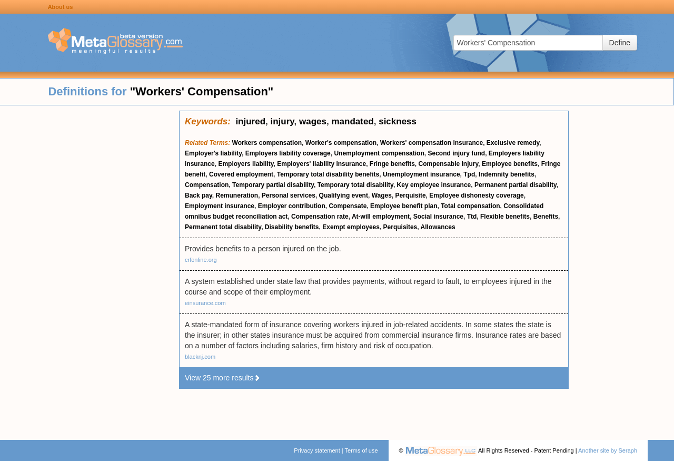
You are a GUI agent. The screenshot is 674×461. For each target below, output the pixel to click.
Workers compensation (267, 142)
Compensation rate (320, 216)
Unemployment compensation (379, 153)
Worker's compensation (340, 142)
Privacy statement (317, 450)
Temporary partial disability (273, 185)
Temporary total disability (355, 185)
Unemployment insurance (421, 174)
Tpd (469, 174)
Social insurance (438, 216)
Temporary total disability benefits (328, 174)
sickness (398, 121)
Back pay (198, 195)
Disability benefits (292, 227)
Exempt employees (351, 227)
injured (250, 121)
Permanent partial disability (515, 185)
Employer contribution (291, 206)
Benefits (545, 216)
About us (60, 7)
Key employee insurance (434, 185)
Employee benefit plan (403, 206)
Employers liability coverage (288, 153)
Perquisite (410, 195)
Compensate (347, 206)
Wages (382, 195)
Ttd (472, 216)
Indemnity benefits (506, 174)
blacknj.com (200, 357)
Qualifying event (343, 195)
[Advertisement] (89, 269)
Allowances (438, 227)
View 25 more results (223, 378)
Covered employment (241, 174)
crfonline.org (201, 260)
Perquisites (400, 227)
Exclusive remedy (513, 142)
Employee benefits (510, 164)
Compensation (207, 185)
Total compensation (470, 206)
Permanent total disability (223, 227)
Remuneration (236, 195)
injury (282, 121)
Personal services (288, 195)
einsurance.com (205, 303)
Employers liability (245, 164)
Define (619, 42)
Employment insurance (219, 206)
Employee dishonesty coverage (476, 195)
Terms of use (361, 450)
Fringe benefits (392, 164)
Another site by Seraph (607, 450)
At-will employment (381, 216)
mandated (352, 121)
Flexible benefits (505, 216)
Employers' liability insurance (321, 164)
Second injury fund (456, 153)
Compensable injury (448, 164)
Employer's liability (213, 153)
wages (312, 121)
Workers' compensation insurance (431, 142)
